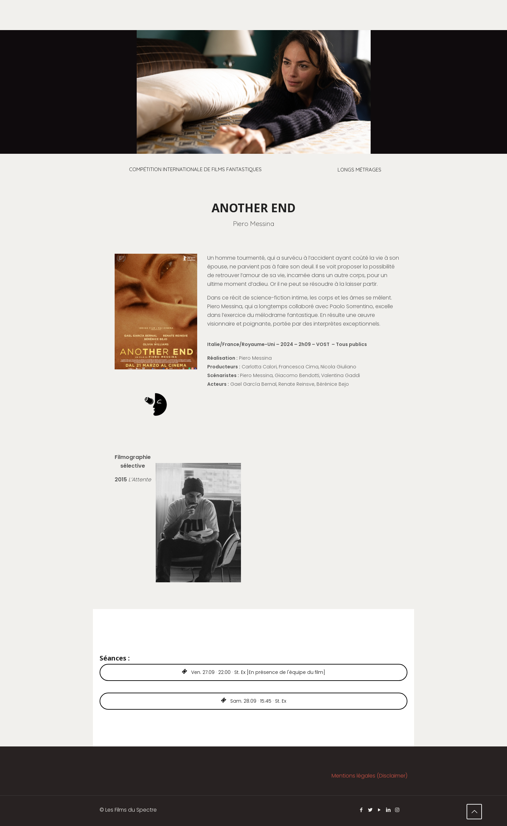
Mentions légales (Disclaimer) (369, 776)
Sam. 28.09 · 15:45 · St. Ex (253, 701)
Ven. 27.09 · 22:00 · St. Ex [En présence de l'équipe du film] (253, 672)
